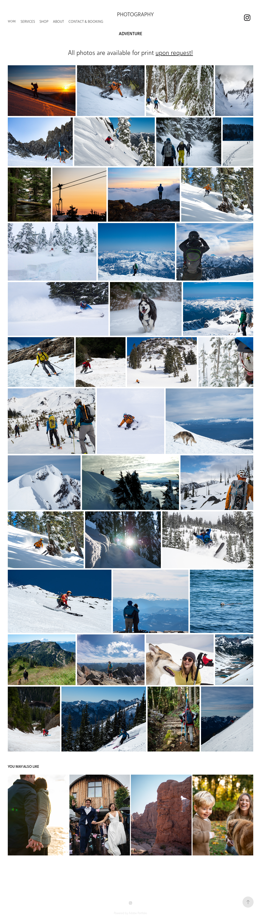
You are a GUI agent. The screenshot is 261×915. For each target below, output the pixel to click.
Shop (43, 21)
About (58, 21)
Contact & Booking (85, 21)
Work (12, 21)
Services (28, 21)
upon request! (174, 53)
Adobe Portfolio (138, 913)
